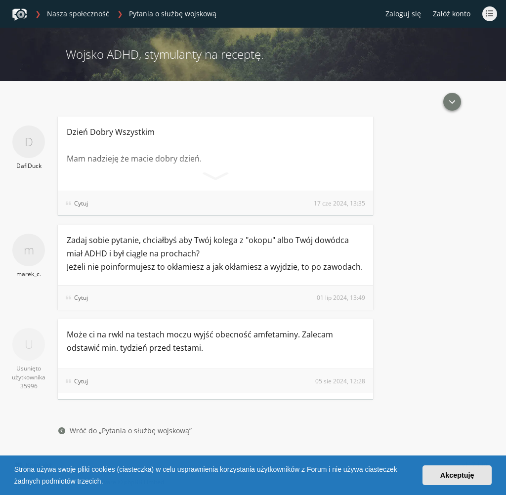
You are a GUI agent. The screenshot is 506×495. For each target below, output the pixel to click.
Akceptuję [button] (457, 475)
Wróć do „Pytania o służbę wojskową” (125, 430)
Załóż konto (451, 13)
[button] (106, 482)
